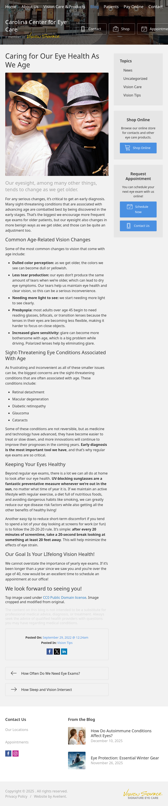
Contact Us (138, 226)
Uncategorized (135, 78)
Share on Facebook (50, 651)
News (127, 70)
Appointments (17, 742)
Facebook (8, 753)
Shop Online (137, 147)
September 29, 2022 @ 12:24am (65, 637)
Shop (121, 29)
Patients (111, 6)
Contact (156, 6)
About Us (29, 6)
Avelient (59, 796)
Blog (94, 6)
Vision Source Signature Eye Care (143, 794)
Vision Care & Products (64, 6)
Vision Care (132, 86)
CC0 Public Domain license (64, 597)
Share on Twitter (57, 651)
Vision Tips (65, 643)
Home (10, 6)
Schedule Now (137, 208)
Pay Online (134, 6)
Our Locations (16, 729)
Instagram (15, 753)
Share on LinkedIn (64, 651)
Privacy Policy (16, 796)
